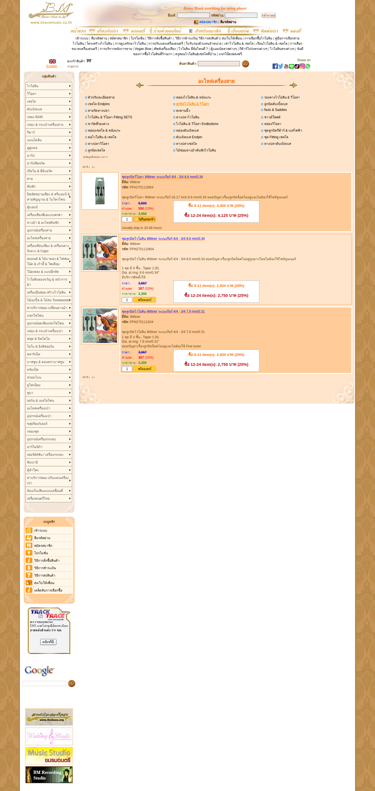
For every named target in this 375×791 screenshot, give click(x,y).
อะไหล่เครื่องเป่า (38, 408)
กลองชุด (33, 431)
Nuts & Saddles (275, 110)
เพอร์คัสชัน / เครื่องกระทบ (45, 455)
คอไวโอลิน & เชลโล (101, 137)
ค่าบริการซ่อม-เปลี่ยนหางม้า (47, 308)
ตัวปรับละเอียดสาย (101, 97)
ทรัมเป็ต (33, 370)
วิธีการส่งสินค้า (209, 38)
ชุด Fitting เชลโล (275, 137)
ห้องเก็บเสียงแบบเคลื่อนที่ (45, 491)
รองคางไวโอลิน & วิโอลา (281, 97)
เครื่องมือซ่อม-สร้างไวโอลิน (46, 292)
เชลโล (31, 101)
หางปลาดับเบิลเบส (277, 144)
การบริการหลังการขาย (116, 49)
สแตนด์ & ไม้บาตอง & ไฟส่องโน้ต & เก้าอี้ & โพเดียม (48, 261)
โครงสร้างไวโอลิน (100, 44)
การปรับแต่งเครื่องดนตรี (166, 44)
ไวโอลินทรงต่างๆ (282, 49)
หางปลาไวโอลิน (187, 117)
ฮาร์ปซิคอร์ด (36, 163)
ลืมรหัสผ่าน (99, 38)
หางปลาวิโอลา (98, 144)
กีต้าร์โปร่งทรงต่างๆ (253, 49)
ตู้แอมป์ (32, 207)
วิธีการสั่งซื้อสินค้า (160, 38)
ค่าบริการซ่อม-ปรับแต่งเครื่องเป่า (48, 480)
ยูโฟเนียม (34, 385)
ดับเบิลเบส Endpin (188, 137)
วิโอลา (31, 94)
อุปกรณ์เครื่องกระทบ (41, 439)
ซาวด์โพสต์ (271, 117)
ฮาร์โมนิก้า (34, 447)
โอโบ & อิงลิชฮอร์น (40, 346)
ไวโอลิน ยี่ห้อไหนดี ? (193, 49)
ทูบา (30, 393)
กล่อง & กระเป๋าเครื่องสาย (45, 125)
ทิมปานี (32, 462)
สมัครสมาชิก (119, 38)
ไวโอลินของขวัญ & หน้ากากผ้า (47, 282)
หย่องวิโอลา (272, 124)
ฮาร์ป (31, 156)
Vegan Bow (143, 49)
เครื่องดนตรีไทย (38, 498)
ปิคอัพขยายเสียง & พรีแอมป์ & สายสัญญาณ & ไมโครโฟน (48, 196)
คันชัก (31, 186)
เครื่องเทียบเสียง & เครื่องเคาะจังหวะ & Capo (48, 248)
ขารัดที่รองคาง (98, 124)
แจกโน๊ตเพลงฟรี (230, 54)
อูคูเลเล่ (32, 148)
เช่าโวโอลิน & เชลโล (239, 44)
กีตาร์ (31, 132)
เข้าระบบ (81, 38)
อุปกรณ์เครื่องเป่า (39, 416)
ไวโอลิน (32, 86)
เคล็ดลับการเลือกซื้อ (48, 590)
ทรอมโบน (34, 377)
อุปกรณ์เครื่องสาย (39, 230)
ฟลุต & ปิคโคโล (38, 339)
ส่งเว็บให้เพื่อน (232, 38)
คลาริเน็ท (33, 354)
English (51, 66)
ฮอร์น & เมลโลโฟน (40, 401)
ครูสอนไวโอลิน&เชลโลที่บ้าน (195, 54)
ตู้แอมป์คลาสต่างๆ (224, 49)
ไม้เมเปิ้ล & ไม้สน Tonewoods (48, 300)
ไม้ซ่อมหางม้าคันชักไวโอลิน (195, 150)
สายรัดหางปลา (98, 111)
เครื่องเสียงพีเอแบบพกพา (44, 215)
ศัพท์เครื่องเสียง (165, 49)
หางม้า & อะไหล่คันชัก (43, 223)
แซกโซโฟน (35, 316)
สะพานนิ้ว (182, 111)
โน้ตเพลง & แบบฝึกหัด (43, 272)
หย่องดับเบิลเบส (187, 130)
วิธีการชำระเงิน (186, 38)
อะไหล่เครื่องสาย (39, 238)
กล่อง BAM (34, 117)
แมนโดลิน (34, 140)
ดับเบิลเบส (34, 109)
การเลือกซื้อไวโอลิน (258, 38)
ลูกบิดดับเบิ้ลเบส (275, 104)
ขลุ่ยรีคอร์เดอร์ (37, 424)
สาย (30, 179)
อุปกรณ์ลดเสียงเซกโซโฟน (45, 323)
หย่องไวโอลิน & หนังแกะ (193, 97)
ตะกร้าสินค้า (79, 61)
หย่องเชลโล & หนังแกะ (103, 130)
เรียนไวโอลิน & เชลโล (271, 44)
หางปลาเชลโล (186, 144)
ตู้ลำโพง (33, 470)
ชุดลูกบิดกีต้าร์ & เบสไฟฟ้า (282, 130)
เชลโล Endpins (98, 104)
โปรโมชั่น (137, 38)
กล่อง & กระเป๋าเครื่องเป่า (45, 331)
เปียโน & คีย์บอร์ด (39, 171)
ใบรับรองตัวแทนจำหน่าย (204, 44)
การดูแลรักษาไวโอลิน (130, 44)
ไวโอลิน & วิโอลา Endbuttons (196, 124)
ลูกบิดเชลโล (96, 150)
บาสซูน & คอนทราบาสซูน (45, 362)
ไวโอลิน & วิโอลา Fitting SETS (109, 117)
